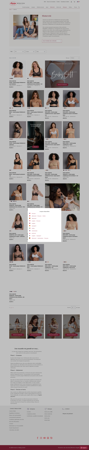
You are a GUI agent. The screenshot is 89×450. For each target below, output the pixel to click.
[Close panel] (60, 209)
